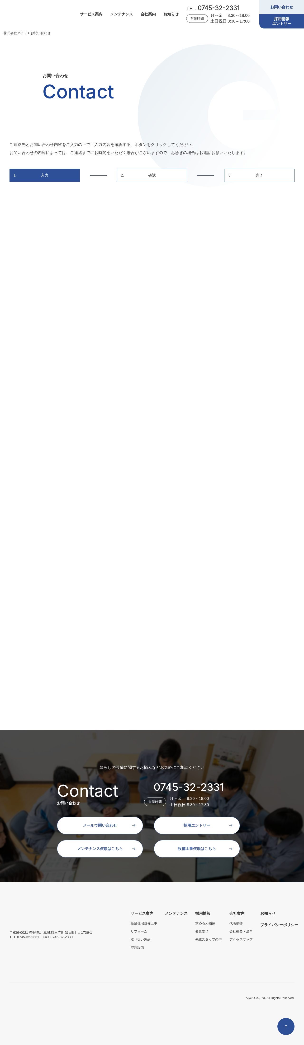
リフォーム (139, 931)
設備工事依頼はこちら (197, 849)
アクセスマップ (241, 939)
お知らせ (171, 14)
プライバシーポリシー (279, 925)
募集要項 (202, 931)
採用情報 (202, 913)
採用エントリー (197, 825)
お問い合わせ (281, 7)
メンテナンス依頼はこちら (100, 849)
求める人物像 (205, 923)
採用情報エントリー (281, 21)
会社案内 (148, 14)
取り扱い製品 (141, 939)
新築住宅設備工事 (144, 923)
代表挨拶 (236, 923)
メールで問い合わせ (100, 825)
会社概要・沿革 (241, 931)
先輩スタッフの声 (208, 939)
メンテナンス (121, 14)
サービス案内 (91, 14)
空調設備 (137, 947)
